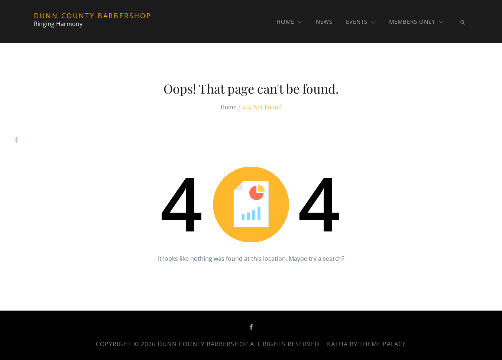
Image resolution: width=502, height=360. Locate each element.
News (324, 21)
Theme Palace (382, 344)
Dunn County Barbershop (93, 15)
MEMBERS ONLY (416, 21)
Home (289, 21)
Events (361, 21)
